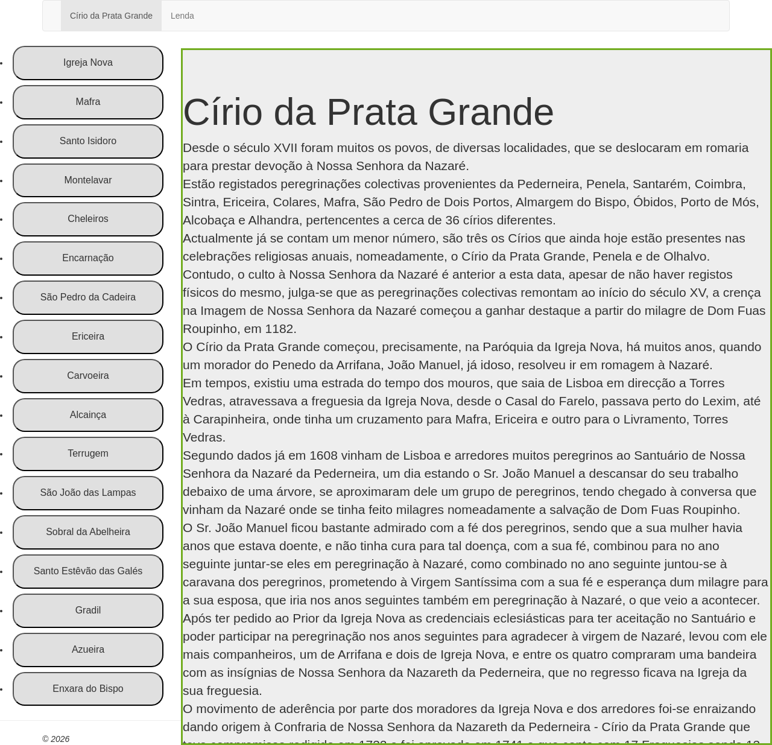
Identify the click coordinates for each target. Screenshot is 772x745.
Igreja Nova (88, 62)
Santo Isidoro (88, 141)
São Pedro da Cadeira (88, 297)
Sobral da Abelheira (88, 532)
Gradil (88, 610)
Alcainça (88, 415)
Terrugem (88, 453)
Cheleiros (88, 219)
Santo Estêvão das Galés (88, 571)
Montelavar (88, 180)
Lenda (182, 16)
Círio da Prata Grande (111, 16)
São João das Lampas (88, 492)
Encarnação (87, 258)
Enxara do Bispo (87, 688)
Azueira (88, 649)
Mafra (88, 102)
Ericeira (88, 336)
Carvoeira (88, 375)
